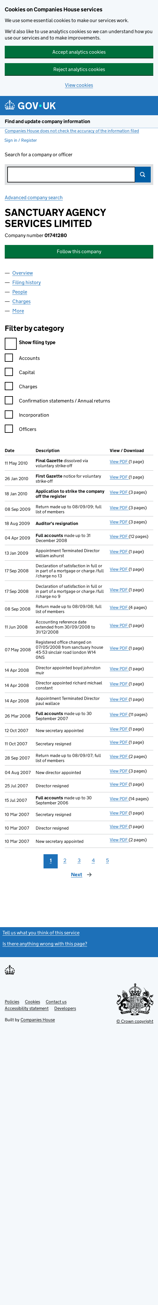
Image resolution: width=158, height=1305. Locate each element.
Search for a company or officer (39, 155)
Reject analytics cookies (79, 69)
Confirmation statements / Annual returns (57, 402)
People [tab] (19, 292)
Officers (20, 430)
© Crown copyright (134, 1021)
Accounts (22, 359)
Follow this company (79, 251)
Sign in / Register (20, 140)
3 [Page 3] (79, 860)
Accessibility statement (27, 1008)
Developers (65, 1008)
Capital (20, 373)
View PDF (119, 461)
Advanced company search (34, 197)
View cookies (79, 85)
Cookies (32, 1001)
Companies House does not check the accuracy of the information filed (72, 131)
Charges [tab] (21, 301)
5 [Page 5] (107, 860)
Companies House (37, 1019)
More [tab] (18, 311)
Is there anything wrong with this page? (45, 944)
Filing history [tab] (26, 282)
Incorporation (27, 416)
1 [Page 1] (51, 860)
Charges (21, 387)
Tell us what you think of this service (41, 933)
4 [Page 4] (93, 860)
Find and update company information (47, 121)
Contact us (56, 1001)
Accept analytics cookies (79, 52)
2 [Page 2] (65, 860)
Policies (12, 1001)
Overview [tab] (22, 273)
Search (143, 174)
